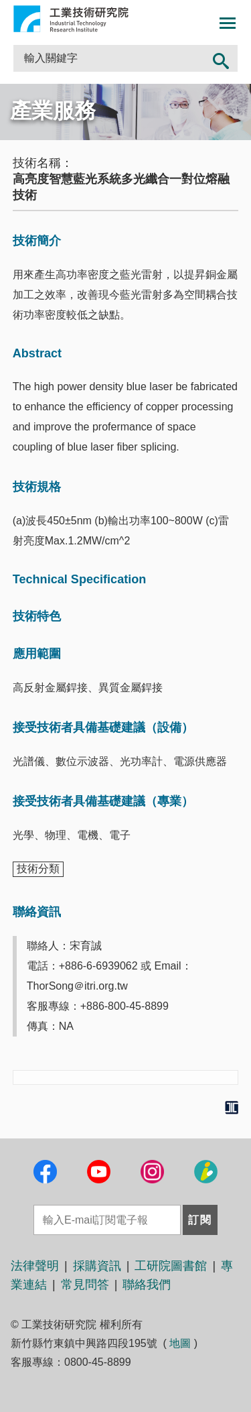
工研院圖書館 (171, 1266)
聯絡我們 (146, 1284)
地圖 (180, 1343)
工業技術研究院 (71, 18)
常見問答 (85, 1284)
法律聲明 (35, 1266)
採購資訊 (97, 1266)
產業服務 (53, 111)
